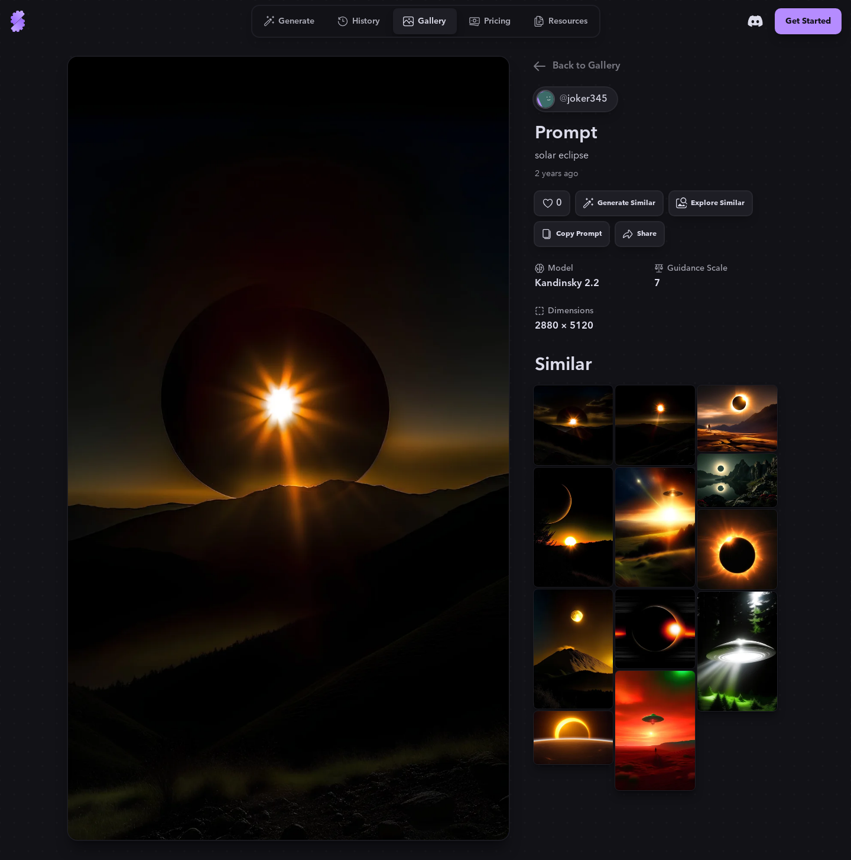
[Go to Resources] (560, 21)
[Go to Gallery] (425, 21)
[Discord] (755, 21)
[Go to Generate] (289, 21)
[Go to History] (359, 21)
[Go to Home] (17, 21)
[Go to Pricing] (490, 21)
